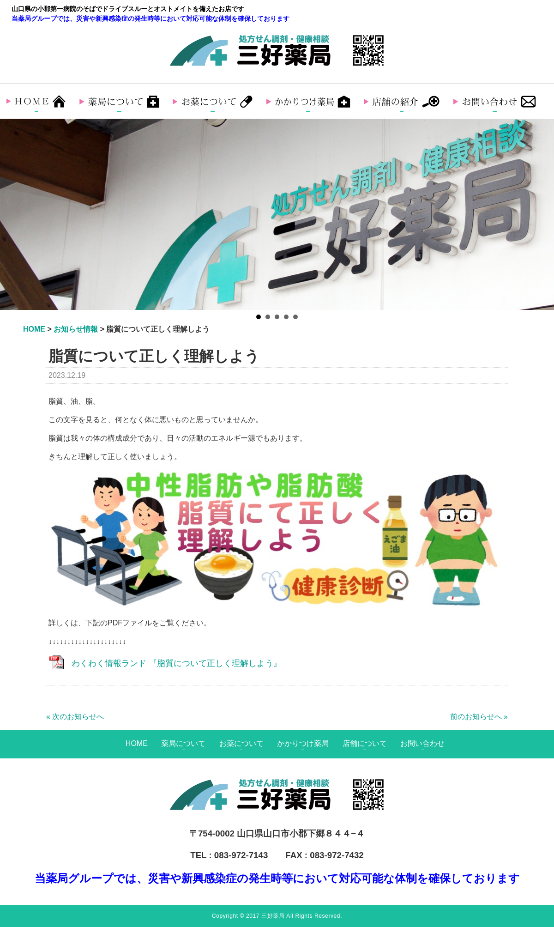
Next (542, 214)
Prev (12, 214)
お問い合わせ (422, 743)
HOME (137, 743)
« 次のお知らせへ (75, 717)
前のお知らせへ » (479, 717)
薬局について (183, 743)
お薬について (241, 743)
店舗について (365, 743)
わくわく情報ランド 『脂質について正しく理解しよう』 (177, 663)
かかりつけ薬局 (303, 743)
